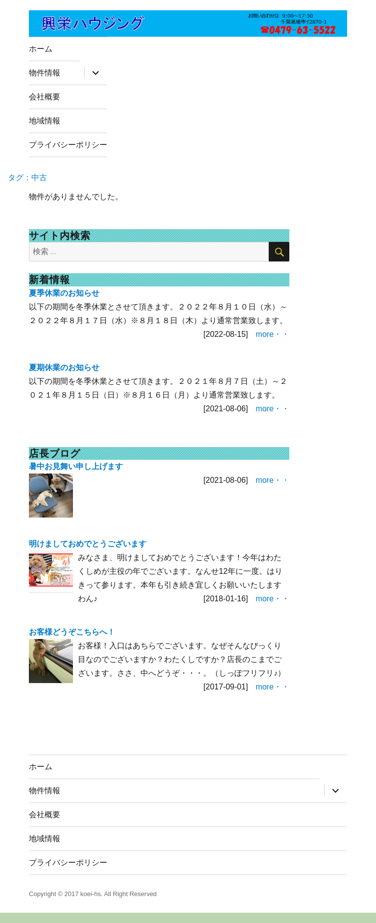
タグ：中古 (27, 177)
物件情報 (44, 72)
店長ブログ (54, 453)
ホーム (40, 48)
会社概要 (44, 96)
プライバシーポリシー (68, 144)
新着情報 (49, 279)
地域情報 (44, 120)
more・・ (272, 334)
